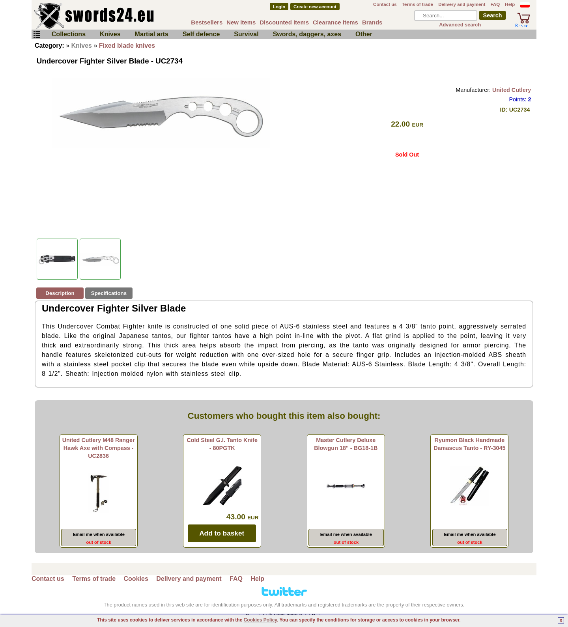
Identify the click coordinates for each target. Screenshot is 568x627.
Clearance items (335, 22)
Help (510, 4)
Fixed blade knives (127, 45)
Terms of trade (417, 4)
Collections (69, 34)
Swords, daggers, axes (307, 34)
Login (279, 6)
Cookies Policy (260, 620)
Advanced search (460, 25)
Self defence (201, 34)
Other (363, 34)
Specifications (109, 293)
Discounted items (284, 22)
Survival (246, 34)
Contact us (385, 4)
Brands (372, 22)
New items (241, 22)
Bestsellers (206, 22)
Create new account (314, 6)
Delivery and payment (461, 4)
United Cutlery (511, 90)
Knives (110, 34)
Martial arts (151, 34)
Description (59, 293)
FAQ (495, 4)
